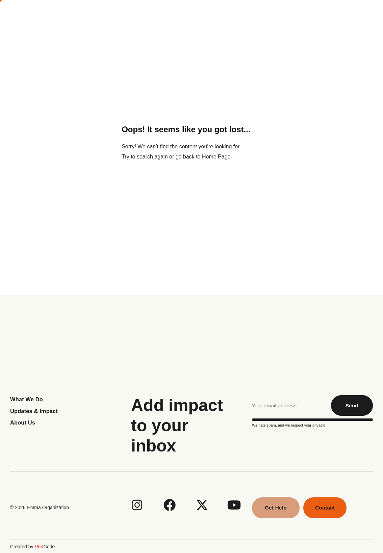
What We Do (227, 16)
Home (142, 16)
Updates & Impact (35, 411)
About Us (180, 16)
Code (44, 546)
